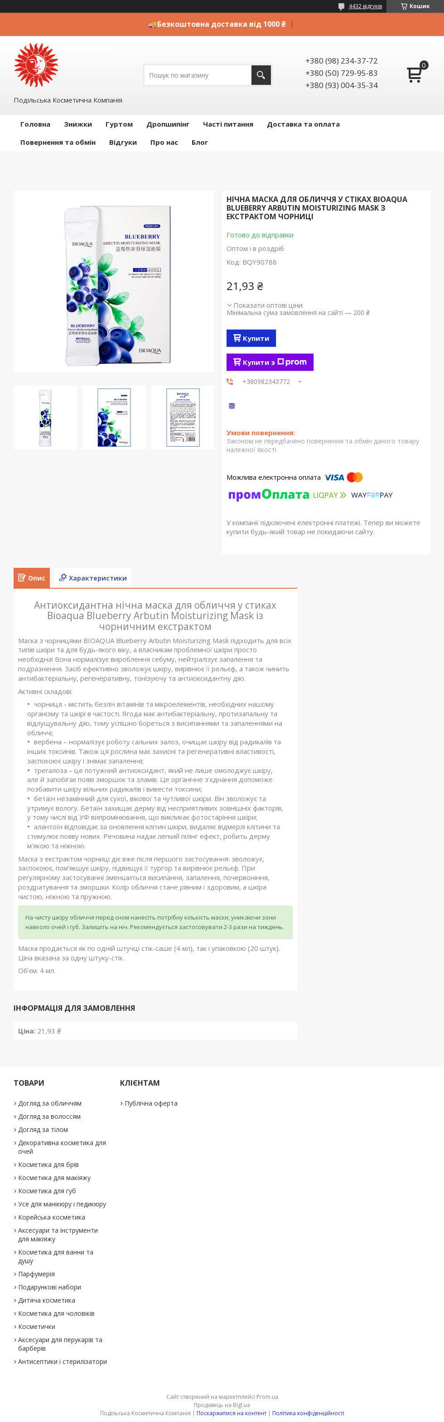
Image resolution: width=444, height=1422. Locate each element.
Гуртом (119, 123)
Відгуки (123, 142)
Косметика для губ (47, 1190)
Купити (256, 338)
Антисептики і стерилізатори (62, 1361)
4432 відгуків (365, 6)
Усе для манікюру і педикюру (62, 1204)
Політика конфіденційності (308, 1413)
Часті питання (228, 123)
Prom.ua (267, 1397)
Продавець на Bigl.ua (222, 1405)
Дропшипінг (167, 123)
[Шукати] (261, 75)
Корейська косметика (51, 1217)
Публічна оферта (151, 1103)
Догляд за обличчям (50, 1103)
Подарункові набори (49, 1287)
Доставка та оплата (303, 123)
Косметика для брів (48, 1164)
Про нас (164, 142)
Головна (35, 123)
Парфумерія (36, 1273)
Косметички (36, 1326)
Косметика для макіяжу (54, 1177)
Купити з (275, 362)
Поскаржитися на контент (231, 1413)
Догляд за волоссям (49, 1116)
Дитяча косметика (46, 1300)
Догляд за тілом (43, 1129)
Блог (200, 142)
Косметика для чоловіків (56, 1313)
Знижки (78, 123)
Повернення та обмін (58, 142)
